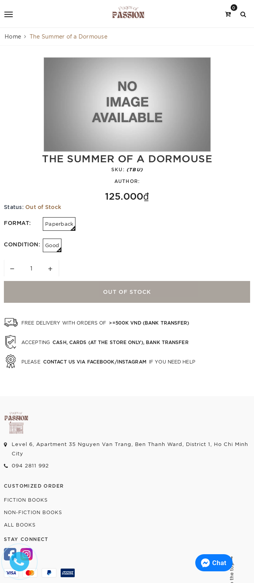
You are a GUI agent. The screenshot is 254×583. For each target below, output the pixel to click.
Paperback (60, 225)
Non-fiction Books (33, 512)
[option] (127, 104)
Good (53, 247)
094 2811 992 (30, 465)
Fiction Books (26, 499)
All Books (20, 524)
